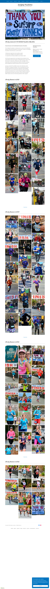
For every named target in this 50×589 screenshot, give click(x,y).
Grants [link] (15, 1)
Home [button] (12, 551)
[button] (34, 1)
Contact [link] (37, 551)
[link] (39, 548)
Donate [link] (23, 1)
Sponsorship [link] (32, 551)
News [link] (19, 1)
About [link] (11, 1)
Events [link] (27, 1)
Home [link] (8, 1)
